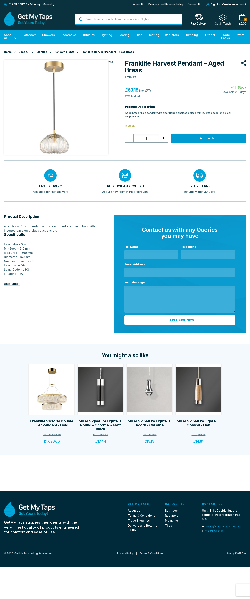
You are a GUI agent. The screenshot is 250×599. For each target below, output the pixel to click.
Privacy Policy (125, 553)
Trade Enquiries (139, 520)
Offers (239, 35)
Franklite (130, 77)
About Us (138, 4)
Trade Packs (225, 36)
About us (134, 510)
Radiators (172, 35)
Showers (48, 35)
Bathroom (29, 35)
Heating (153, 35)
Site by (236, 553)
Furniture (88, 35)
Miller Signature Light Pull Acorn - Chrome (150, 423)
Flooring (124, 35)
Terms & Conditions (141, 515)
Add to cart (208, 138)
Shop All (7, 36)
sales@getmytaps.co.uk (222, 526)
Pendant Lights (64, 51)
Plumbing (191, 35)
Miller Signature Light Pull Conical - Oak (199, 423)
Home (8, 51)
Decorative (68, 35)
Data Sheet (12, 283)
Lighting (106, 35)
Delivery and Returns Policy (165, 4)
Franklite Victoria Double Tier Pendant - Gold (51, 423)
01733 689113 (214, 531)
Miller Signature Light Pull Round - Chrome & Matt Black (101, 425)
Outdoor (209, 35)
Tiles (138, 35)
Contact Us (194, 4)
